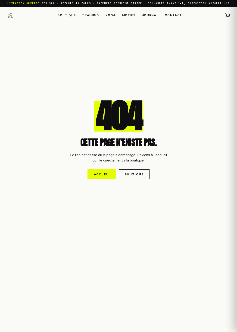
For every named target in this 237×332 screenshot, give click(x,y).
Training (90, 15)
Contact (173, 15)
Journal (150, 15)
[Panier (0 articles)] (227, 15)
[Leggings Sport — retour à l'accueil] (11, 15)
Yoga (111, 15)
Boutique (67, 15)
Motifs (129, 15)
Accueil (101, 174)
